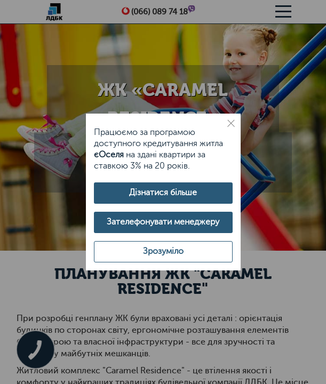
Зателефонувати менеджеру (163, 222)
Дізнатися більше (163, 192)
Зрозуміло (163, 251)
